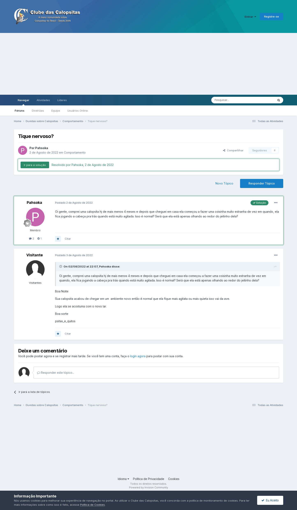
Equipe (55, 110)
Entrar (250, 16)
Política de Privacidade (148, 479)
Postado (74, 202)
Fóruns (19, 110)
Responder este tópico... (55, 372)
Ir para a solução (35, 165)
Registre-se (271, 16)
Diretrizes (38, 110)
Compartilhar (233, 150)
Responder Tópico (261, 183)
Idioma (123, 479)
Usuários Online (77, 110)
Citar (68, 238)
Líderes (62, 100)
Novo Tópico (224, 183)
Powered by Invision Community (148, 487)
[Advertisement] (148, 64)
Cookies (173, 479)
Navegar (23, 101)
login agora (138, 356)
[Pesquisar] (231, 100)
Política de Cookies (92, 504)
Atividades (43, 100)
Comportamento (75, 152)
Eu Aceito (270, 500)
